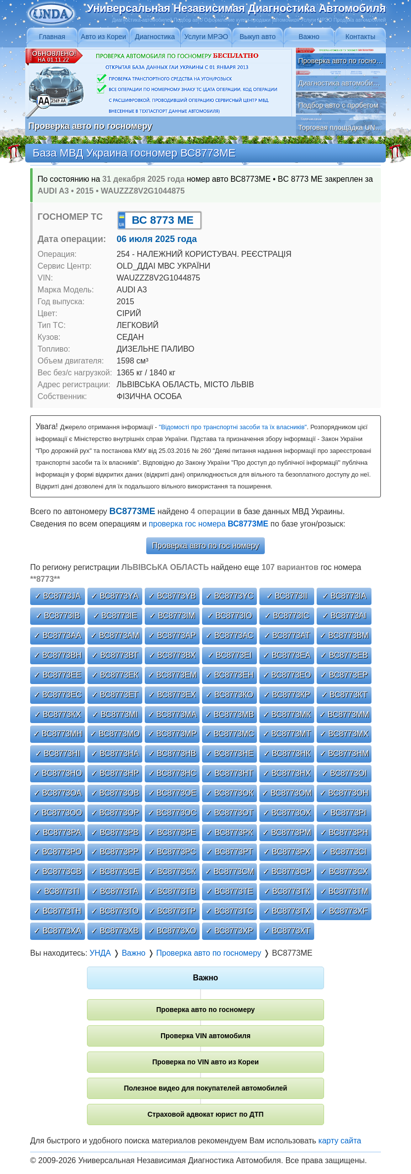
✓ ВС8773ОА (58, 793)
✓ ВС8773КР (286, 694)
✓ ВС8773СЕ (115, 871)
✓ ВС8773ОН (344, 793)
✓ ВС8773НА (115, 753)
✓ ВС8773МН (57, 733)
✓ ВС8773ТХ (286, 911)
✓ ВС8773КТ (344, 694)
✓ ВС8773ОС (172, 813)
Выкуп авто (258, 36)
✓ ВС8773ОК (229, 793)
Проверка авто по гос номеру (205, 545)
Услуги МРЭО (206, 36)
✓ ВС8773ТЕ (229, 891)
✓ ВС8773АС (229, 635)
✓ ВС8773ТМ (344, 891)
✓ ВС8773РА (57, 832)
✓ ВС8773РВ (114, 832)
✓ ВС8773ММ (344, 714)
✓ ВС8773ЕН (229, 675)
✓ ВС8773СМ (229, 871)
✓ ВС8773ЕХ (172, 694)
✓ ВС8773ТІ (58, 891)
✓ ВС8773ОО (57, 813)
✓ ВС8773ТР (172, 911)
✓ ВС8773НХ (287, 773)
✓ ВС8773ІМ (172, 615)
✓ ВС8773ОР (115, 813)
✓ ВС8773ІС (286, 615)
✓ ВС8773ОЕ (172, 793)
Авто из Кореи (103, 36)
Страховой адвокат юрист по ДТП (205, 1114)
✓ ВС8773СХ (344, 871)
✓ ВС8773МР (172, 733)
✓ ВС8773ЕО (287, 675)
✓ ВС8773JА (58, 596)
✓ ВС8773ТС (229, 911)
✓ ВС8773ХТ (286, 931)
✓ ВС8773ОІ (344, 773)
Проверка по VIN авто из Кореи (205, 1062)
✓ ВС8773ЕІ (229, 655)
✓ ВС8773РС (172, 852)
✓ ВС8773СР (287, 871)
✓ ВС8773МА (172, 714)
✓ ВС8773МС (229, 733)
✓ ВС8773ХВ (114, 931)
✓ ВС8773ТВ (172, 891)
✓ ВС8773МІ (115, 714)
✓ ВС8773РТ (229, 852)
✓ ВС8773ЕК (114, 675)
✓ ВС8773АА (57, 635)
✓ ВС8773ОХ (287, 813)
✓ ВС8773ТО (114, 911)
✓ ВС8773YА (114, 596)
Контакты (360, 36)
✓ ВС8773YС (229, 596)
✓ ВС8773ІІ (287, 596)
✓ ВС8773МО (115, 733)
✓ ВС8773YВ (172, 596)
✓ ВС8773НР (115, 773)
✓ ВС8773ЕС (58, 694)
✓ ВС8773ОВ (115, 793)
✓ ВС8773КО (229, 694)
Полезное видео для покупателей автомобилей (206, 1088)
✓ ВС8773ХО (172, 931)
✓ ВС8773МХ (344, 733)
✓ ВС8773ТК (287, 891)
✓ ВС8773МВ (229, 714)
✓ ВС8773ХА (57, 931)
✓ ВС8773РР (114, 852)
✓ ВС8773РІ (344, 813)
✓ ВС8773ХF (344, 911)
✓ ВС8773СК (172, 871)
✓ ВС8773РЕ (172, 832)
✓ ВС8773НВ (172, 753)
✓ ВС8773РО (58, 852)
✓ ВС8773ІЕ (115, 615)
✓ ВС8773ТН (57, 911)
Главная (52, 36)
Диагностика (155, 36)
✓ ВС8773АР (172, 635)
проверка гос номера (208, 524)
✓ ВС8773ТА (114, 891)
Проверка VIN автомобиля (205, 1036)
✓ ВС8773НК (287, 753)
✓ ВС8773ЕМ (172, 675)
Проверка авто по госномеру (205, 1009)
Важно (308, 36)
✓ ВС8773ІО (229, 615)
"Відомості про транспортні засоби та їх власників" (233, 427)
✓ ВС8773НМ (344, 753)
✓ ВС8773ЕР (344, 675)
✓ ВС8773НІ (57, 753)
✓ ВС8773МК (287, 714)
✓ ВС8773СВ (58, 871)
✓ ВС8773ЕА (286, 655)
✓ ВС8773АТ (287, 635)
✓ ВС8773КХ (57, 714)
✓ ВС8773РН (344, 832)
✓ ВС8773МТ (287, 733)
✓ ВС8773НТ (229, 773)
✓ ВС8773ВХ (172, 655)
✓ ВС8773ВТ (114, 655)
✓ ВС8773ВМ (344, 635)
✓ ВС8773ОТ (229, 813)
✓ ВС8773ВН (58, 655)
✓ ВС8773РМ (286, 832)
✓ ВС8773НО (57, 773)
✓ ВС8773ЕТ (114, 694)
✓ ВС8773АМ (114, 635)
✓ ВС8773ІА (344, 596)
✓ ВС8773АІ (344, 615)
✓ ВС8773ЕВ (344, 655)
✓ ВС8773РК (229, 832)
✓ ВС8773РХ (286, 852)
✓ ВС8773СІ (344, 852)
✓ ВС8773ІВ (58, 615)
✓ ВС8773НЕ (229, 753)
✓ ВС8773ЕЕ (57, 675)
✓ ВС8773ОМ (287, 793)
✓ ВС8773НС (172, 773)
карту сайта (340, 1140)
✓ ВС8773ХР (229, 931)
